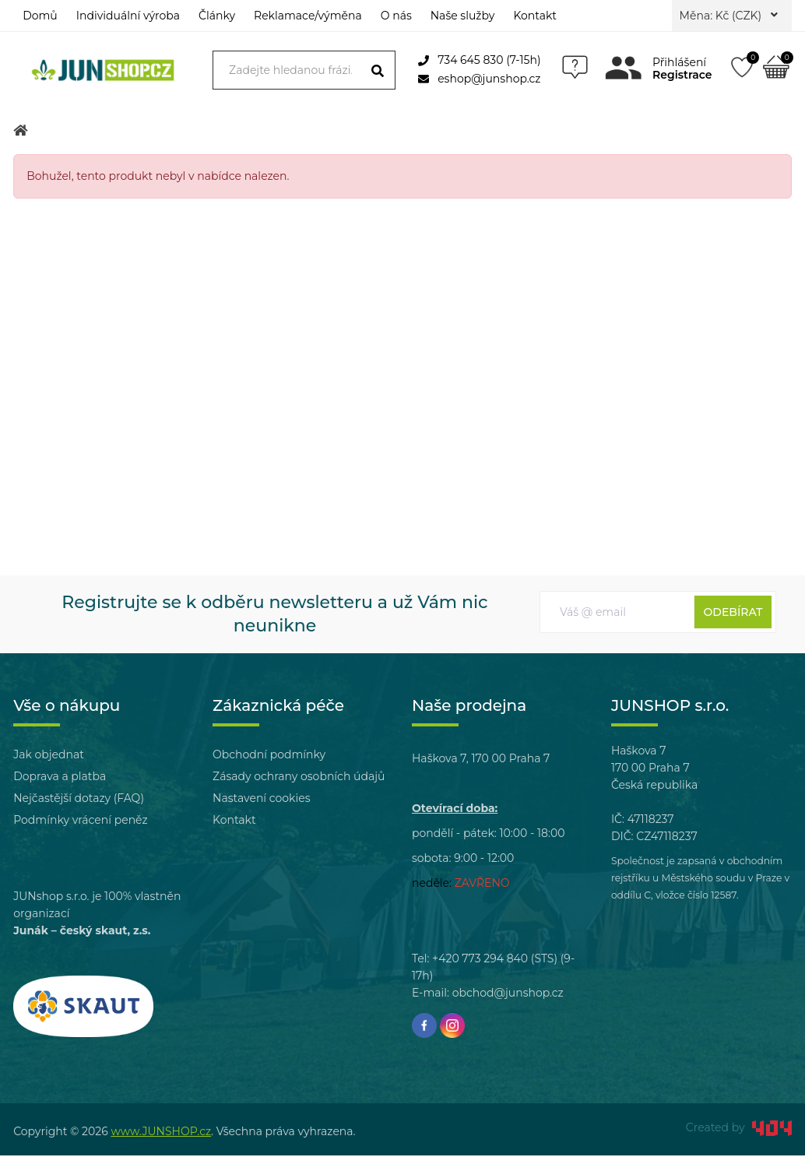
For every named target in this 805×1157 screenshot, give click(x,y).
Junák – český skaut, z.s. (81, 932)
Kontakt (535, 16)
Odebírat (733, 614)
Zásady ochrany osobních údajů (299, 778)
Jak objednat (48, 756)
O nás (396, 16)
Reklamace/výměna (308, 16)
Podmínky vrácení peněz (80, 821)
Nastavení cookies (261, 800)
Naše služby (463, 16)
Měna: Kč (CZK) (729, 16)
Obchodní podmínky (269, 756)
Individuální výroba (128, 16)
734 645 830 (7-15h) (479, 60)
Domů (40, 16)
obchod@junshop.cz (508, 994)
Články (217, 16)
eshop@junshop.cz (479, 79)
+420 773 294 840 (480, 960)
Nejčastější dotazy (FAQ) (78, 800)
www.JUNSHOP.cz (161, 1133)
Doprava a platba (59, 778)
